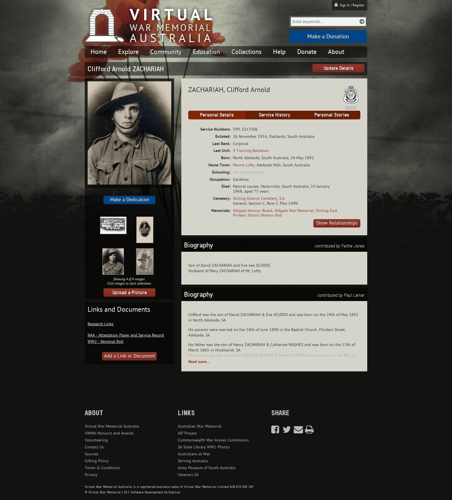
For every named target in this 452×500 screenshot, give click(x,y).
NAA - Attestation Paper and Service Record (126, 335)
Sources (91, 454)
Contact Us (94, 447)
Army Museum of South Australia (207, 467)
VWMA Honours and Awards (109, 433)
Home (99, 52)
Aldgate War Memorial (294, 210)
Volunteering (96, 440)
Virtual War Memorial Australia (112, 426)
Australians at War (194, 454)
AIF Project (187, 433)
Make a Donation (328, 36)
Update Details (338, 68)
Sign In (345, 5)
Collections (246, 52)
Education (206, 52)
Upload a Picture (129, 292)
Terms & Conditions (102, 467)
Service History (274, 115)
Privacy (91, 474)
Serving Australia (193, 460)
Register (358, 5)
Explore (128, 52)
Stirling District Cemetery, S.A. (259, 198)
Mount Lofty (244, 165)
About (336, 52)
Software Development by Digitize (155, 492)
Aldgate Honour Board (252, 210)
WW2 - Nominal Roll (105, 341)
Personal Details (217, 115)
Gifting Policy (97, 460)
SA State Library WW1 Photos (204, 447)
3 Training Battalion (251, 150)
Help (279, 52)
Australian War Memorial (199, 426)
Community (165, 52)
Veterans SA (188, 474)
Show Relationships (336, 223)
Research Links (101, 324)
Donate (307, 52)
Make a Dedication (129, 200)
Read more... (199, 361)
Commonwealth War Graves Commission (213, 440)
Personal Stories (331, 115)
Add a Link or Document (129, 356)
